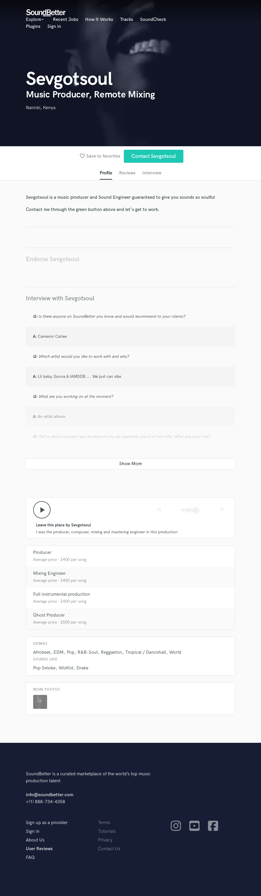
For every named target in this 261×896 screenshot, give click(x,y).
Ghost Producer (49, 615)
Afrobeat (41, 652)
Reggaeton (111, 652)
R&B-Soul (88, 652)
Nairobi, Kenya (41, 108)
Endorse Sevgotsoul (52, 259)
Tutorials (107, 831)
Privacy (105, 840)
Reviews (127, 173)
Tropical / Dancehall (145, 652)
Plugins (33, 26)
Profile (106, 173)
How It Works (99, 19)
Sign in (54, 26)
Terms (104, 822)
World (175, 652)
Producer (42, 552)
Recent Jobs (65, 19)
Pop (70, 652)
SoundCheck (153, 19)
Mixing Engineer (49, 573)
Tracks (126, 19)
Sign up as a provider (47, 822)
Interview (151, 173)
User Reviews (39, 849)
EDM (58, 652)
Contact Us (109, 849)
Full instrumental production (61, 594)
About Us (35, 840)
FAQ (30, 857)
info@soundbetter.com (49, 795)
